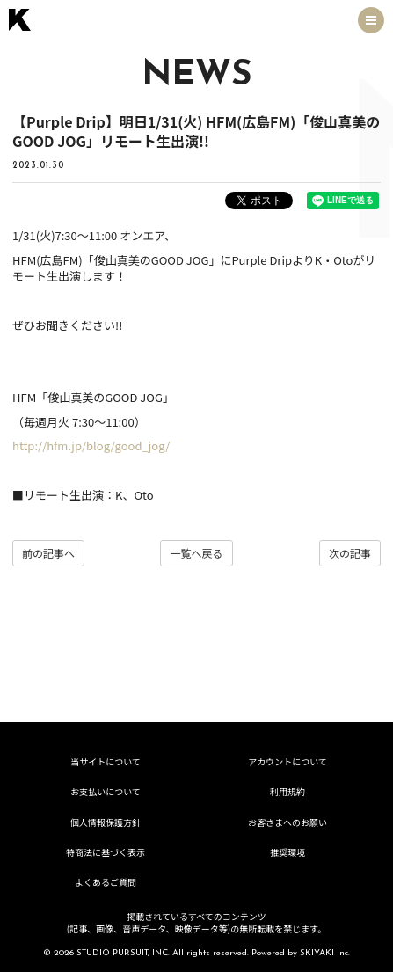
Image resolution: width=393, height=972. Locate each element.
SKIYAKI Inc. (325, 953)
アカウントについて (287, 761)
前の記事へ (48, 552)
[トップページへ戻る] (20, 20)
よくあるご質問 (105, 881)
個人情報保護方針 (105, 822)
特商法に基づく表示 (105, 852)
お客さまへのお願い (287, 822)
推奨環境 (287, 852)
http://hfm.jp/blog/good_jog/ (91, 445)
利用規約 (287, 791)
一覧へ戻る (196, 552)
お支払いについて (105, 791)
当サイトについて (105, 761)
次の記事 (350, 552)
